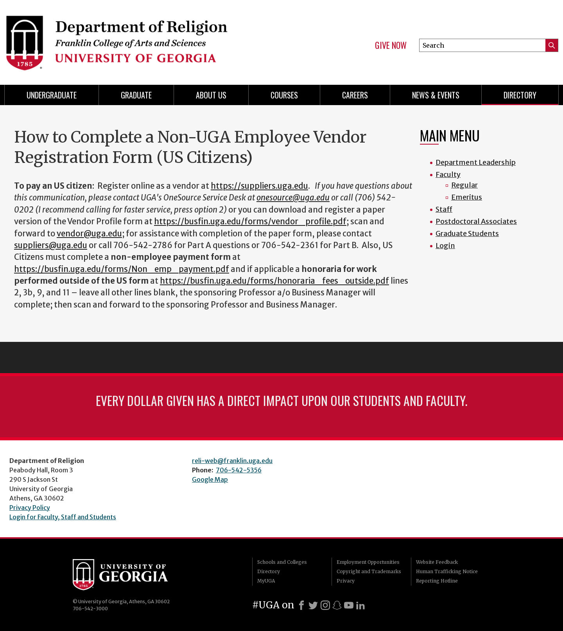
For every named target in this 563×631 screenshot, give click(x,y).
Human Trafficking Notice (447, 571)
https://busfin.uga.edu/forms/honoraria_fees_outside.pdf (274, 281)
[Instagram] (325, 605)
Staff (444, 209)
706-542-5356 (239, 470)
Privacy (346, 581)
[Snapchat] (337, 605)
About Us (211, 95)
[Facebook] (301, 605)
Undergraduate (52, 95)
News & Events (435, 95)
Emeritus (466, 197)
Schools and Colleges (282, 562)
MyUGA (266, 581)
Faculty (448, 174)
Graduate (136, 95)
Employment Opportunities (368, 562)
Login (445, 245)
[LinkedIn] (360, 605)
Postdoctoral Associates (476, 221)
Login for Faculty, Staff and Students (62, 517)
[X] (313, 605)
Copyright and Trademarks (369, 571)
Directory (520, 95)
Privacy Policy (29, 507)
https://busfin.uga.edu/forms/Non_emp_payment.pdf (121, 269)
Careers (355, 95)
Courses (284, 95)
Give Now (391, 45)
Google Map (210, 479)
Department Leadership (476, 162)
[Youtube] (348, 605)
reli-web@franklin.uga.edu (232, 461)
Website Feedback (437, 562)
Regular (464, 185)
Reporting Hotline (437, 581)
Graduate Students (467, 233)
